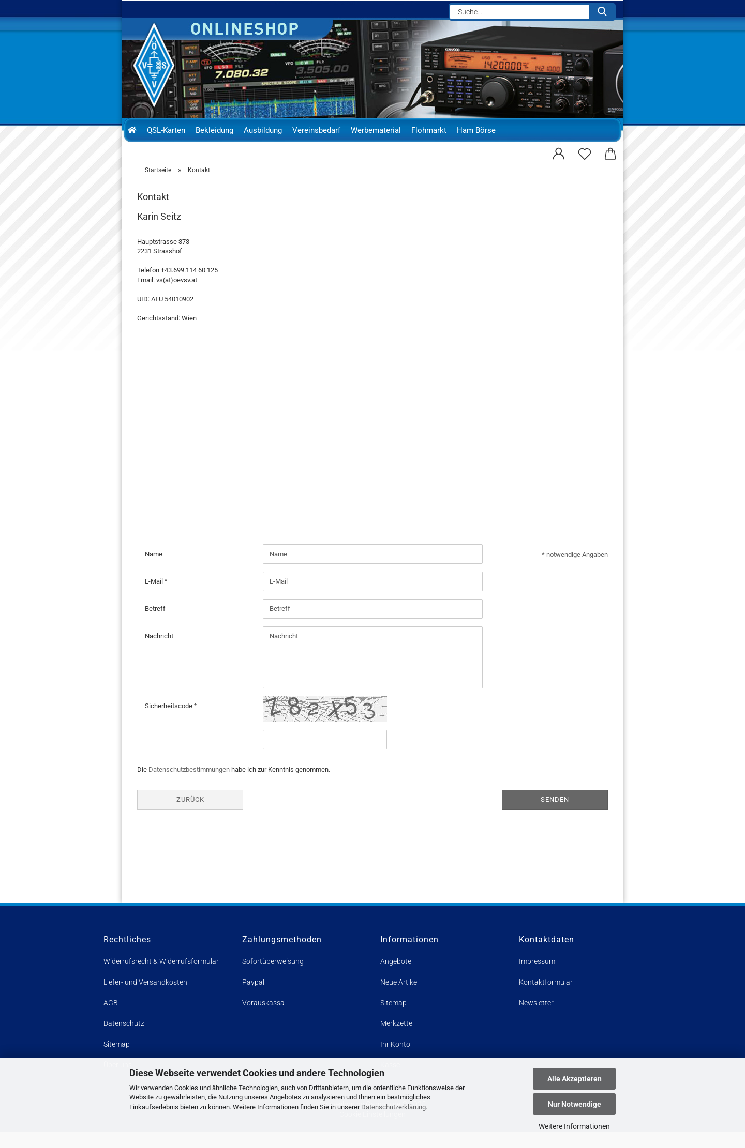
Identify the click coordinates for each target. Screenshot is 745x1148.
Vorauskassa (263, 1018)
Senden (555, 815)
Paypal (253, 997)
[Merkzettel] (585, 152)
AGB (110, 1018)
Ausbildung (263, 130)
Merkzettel (397, 1039)
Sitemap (393, 1018)
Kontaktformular (546, 997)
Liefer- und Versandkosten (145, 997)
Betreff (155, 624)
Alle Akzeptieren (574, 1079)
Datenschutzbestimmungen (189, 785)
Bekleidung (214, 130)
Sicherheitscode (169, 721)
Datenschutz (123, 1039)
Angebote (395, 977)
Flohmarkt (428, 130)
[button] (559, 152)
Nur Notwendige (574, 1104)
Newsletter (536, 1018)
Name (153, 569)
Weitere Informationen (574, 1126)
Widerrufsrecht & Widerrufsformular (161, 977)
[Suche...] (602, 12)
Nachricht (159, 651)
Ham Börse (476, 130)
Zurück (190, 815)
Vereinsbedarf (316, 130)
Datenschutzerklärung (393, 1107)
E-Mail (155, 597)
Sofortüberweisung (273, 977)
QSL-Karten (166, 130)
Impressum (537, 977)
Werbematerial (376, 130)
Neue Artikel (399, 997)
